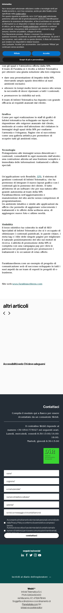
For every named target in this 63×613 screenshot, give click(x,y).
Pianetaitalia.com (30, 604)
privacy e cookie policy (31, 607)
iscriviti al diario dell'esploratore (30, 576)
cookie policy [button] (21, 14)
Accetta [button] (46, 53)
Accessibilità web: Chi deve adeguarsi (24, 364)
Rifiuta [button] (17, 53)
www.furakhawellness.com (27, 283)
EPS (39, 176)
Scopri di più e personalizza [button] (31, 60)
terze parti (42, 16)
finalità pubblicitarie (31, 26)
